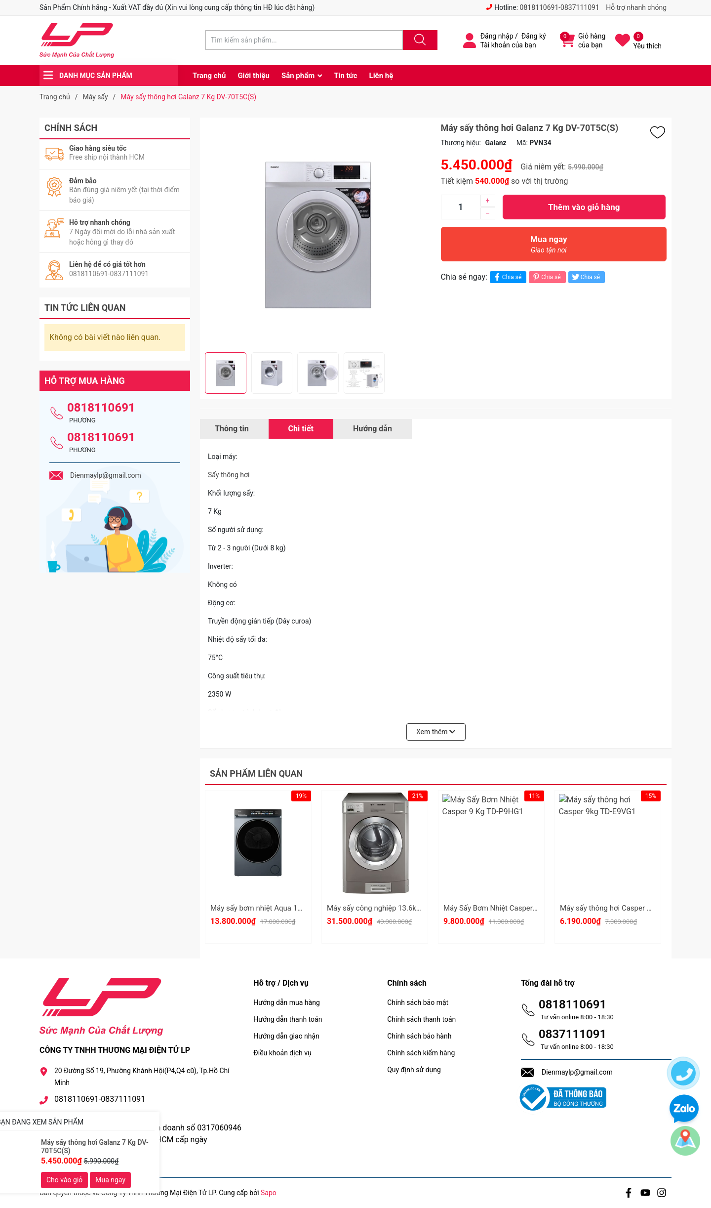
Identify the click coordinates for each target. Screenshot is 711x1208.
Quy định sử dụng (414, 1070)
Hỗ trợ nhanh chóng (636, 7)
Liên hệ (381, 75)
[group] (318, 235)
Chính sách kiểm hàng (421, 1053)
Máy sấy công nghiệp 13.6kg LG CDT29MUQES (403, 908)
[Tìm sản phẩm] (304, 40)
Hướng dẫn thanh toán (287, 1019)
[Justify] (418, 40)
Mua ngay (549, 246)
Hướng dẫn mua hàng (286, 1002)
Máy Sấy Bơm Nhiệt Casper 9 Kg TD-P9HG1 (514, 908)
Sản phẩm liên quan (256, 773)
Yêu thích (647, 46)
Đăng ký (533, 36)
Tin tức (345, 75)
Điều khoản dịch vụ (282, 1053)
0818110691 (101, 408)
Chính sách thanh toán (421, 1019)
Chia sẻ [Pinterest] (545, 277)
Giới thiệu (253, 75)
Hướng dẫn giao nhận (286, 1036)
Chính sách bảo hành (419, 1036)
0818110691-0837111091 (559, 7)
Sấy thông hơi (228, 475)
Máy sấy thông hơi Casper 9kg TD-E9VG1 (627, 908)
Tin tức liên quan (85, 307)
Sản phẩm (298, 75)
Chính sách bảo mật (417, 1002)
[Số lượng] (460, 207)
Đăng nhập (497, 36)
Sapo (268, 1193)
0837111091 (572, 1034)
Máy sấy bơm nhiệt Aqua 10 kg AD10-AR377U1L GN (295, 908)
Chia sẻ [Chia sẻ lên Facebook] (506, 277)
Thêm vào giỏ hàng (584, 207)
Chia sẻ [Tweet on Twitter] (585, 277)
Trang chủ (209, 75)
